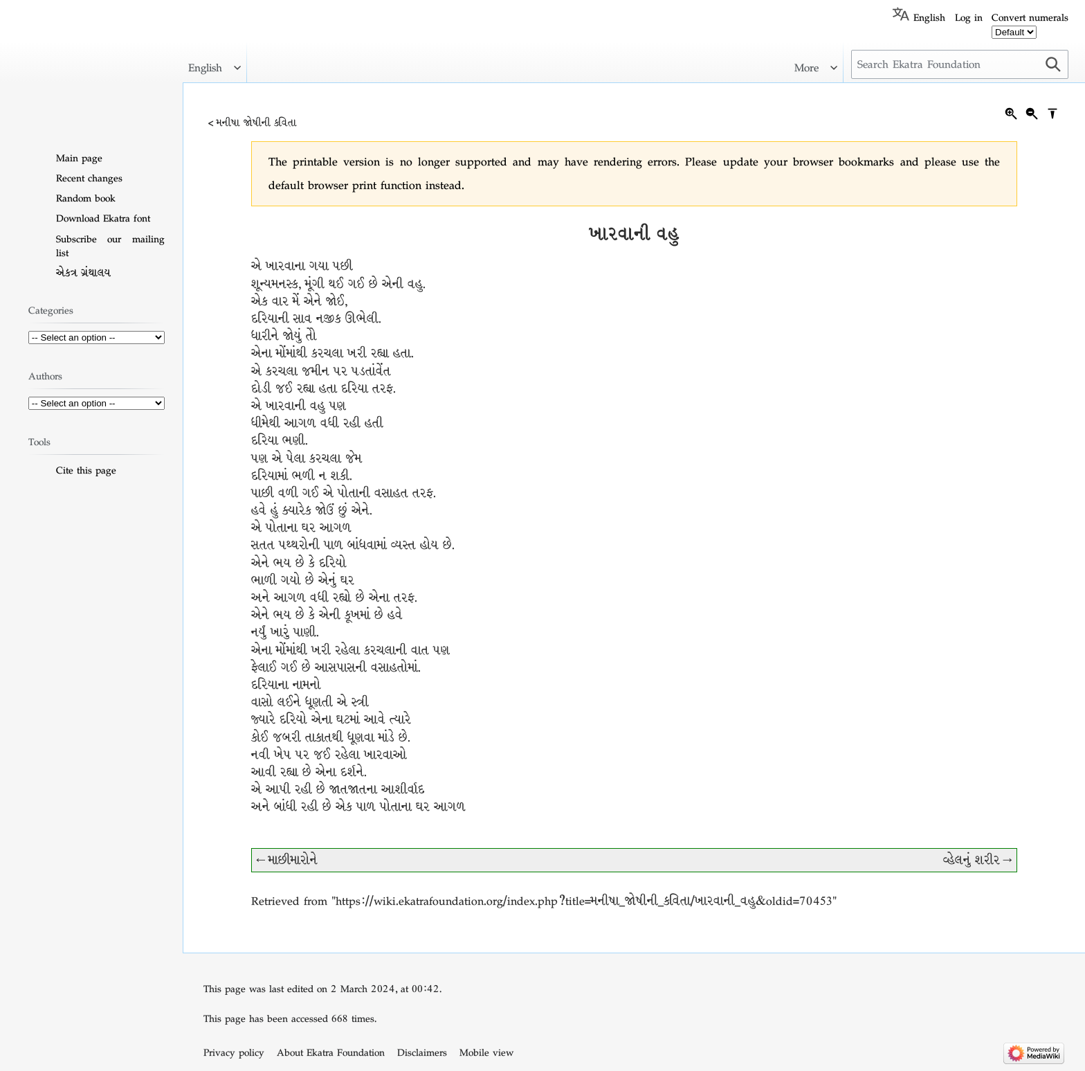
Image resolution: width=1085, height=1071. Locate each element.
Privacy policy (233, 1052)
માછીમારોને (293, 860)
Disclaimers (422, 1052)
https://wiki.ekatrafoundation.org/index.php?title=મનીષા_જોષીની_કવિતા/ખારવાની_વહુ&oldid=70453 (584, 901)
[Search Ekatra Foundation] (959, 64)
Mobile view (486, 1052)
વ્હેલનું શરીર (971, 860)
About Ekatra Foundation (331, 1052)
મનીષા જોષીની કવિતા (257, 122)
